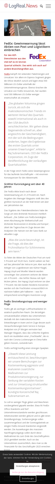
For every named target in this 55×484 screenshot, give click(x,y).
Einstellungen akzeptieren (28, 466)
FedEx (7, 74)
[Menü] (47, 6)
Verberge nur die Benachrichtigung (28, 472)
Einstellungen (28, 478)
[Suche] (40, 6)
